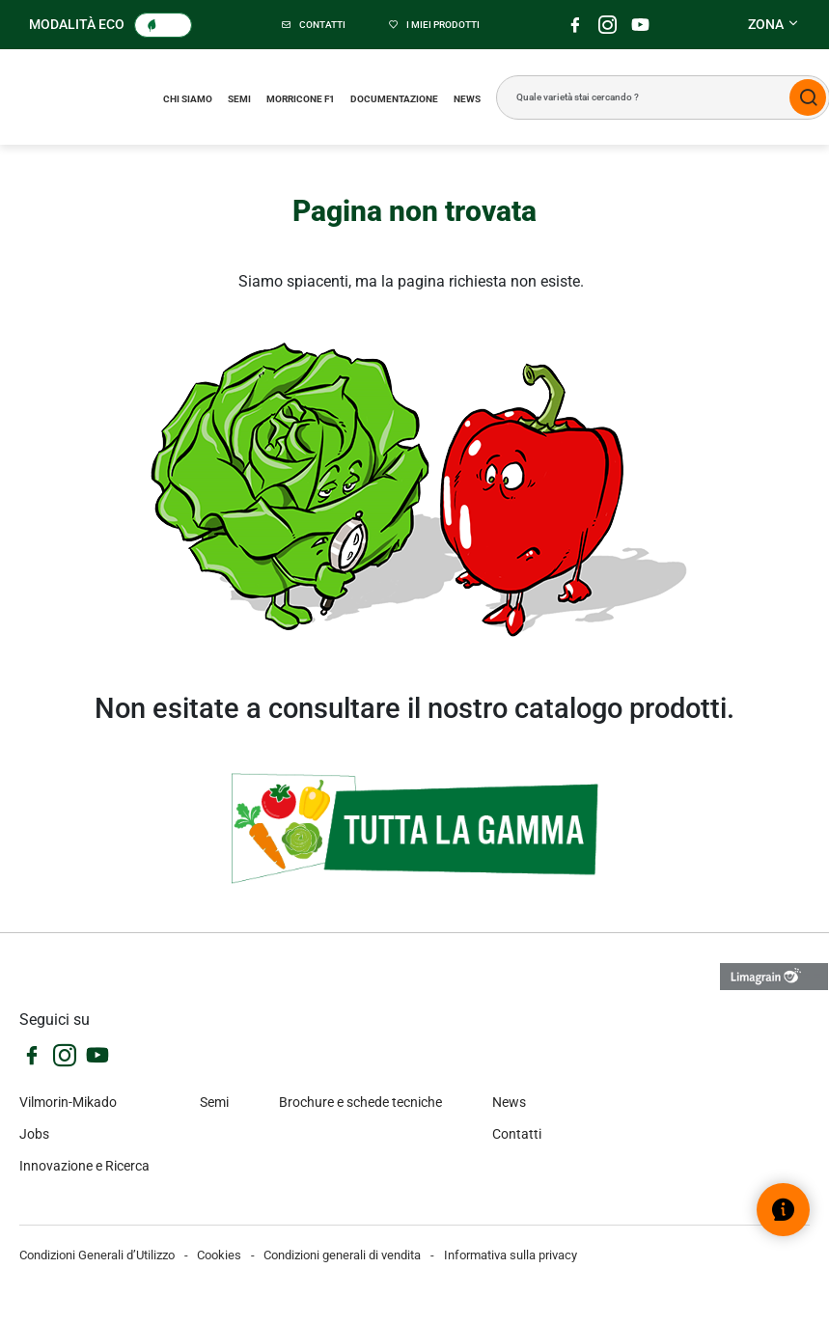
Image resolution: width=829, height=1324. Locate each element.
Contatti (516, 1134)
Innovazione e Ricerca (84, 1165)
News (467, 99)
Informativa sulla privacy (510, 1255)
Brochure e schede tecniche (360, 1102)
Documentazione (394, 99)
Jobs (34, 1134)
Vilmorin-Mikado (68, 1102)
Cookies (219, 1255)
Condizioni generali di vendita (342, 1255)
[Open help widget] (783, 1209)
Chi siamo (187, 99)
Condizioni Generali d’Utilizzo (97, 1255)
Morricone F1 (300, 99)
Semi (239, 99)
